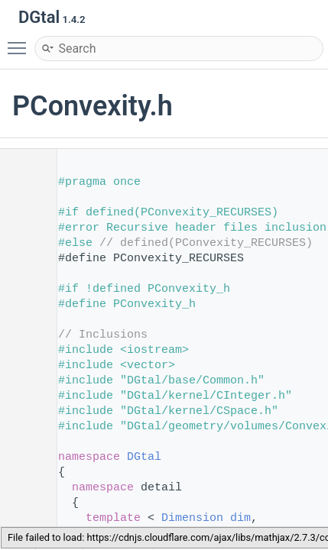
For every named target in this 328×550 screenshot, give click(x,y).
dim (240, 518)
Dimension (192, 518)
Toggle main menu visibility (21, 41)
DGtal (144, 457)
